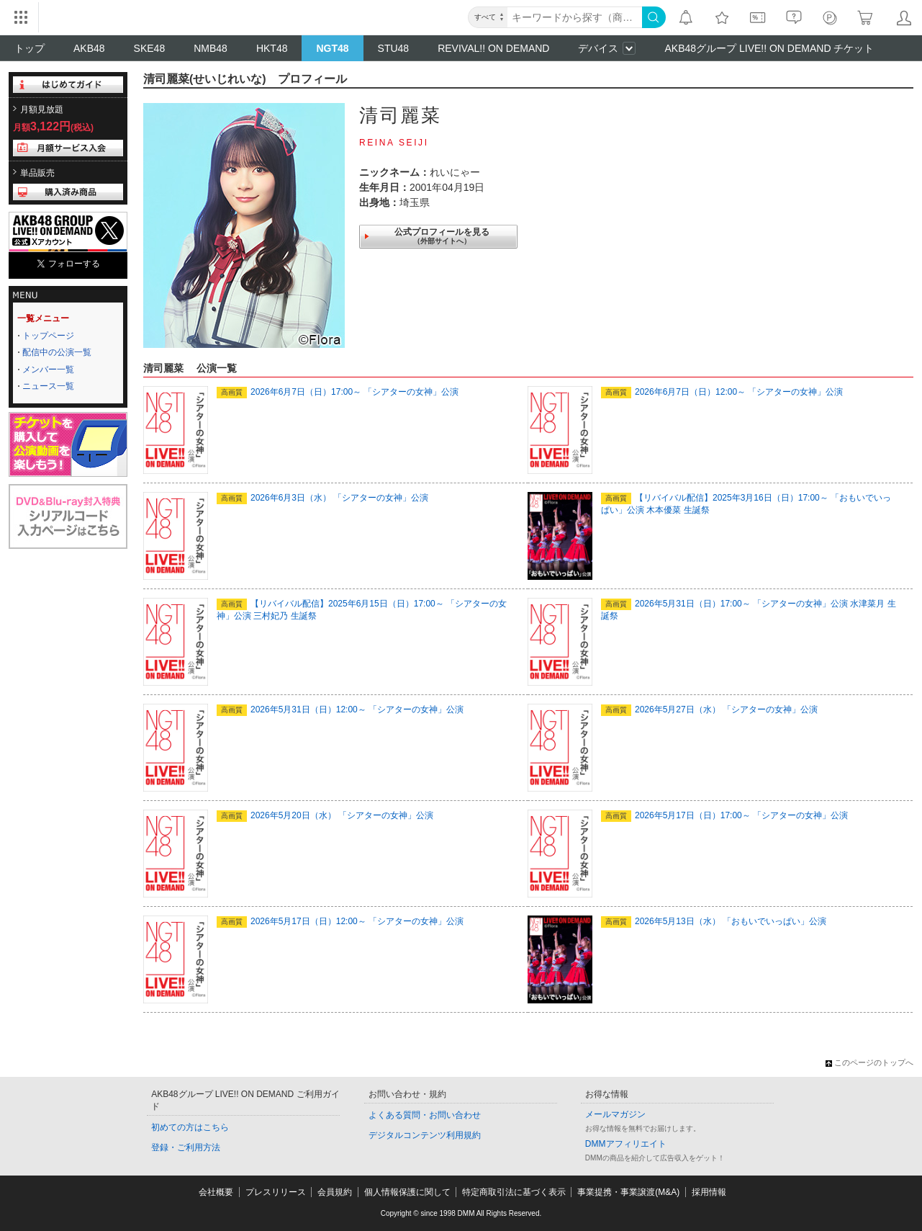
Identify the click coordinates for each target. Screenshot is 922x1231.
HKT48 (272, 48)
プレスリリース (275, 1192)
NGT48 (332, 48)
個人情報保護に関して (407, 1192)
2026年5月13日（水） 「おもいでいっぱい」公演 (713, 921)
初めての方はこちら (190, 1127)
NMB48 (210, 48)
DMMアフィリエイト (625, 1144)
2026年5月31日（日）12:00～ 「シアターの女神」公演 (340, 709)
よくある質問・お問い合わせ (425, 1115)
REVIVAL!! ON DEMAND (493, 48)
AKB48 (89, 48)
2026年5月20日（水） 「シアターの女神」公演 (325, 815)
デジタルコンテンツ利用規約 (425, 1135)
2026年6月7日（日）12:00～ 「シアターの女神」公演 (722, 392)
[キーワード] (574, 17)
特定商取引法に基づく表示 (514, 1192)
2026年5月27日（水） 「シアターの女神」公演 (709, 709)
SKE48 (150, 48)
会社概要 (216, 1192)
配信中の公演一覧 (56, 352)
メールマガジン (615, 1114)
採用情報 (709, 1192)
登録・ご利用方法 (185, 1147)
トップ (29, 48)
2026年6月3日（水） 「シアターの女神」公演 (322, 498)
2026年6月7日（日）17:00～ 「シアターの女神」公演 (337, 392)
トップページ (48, 336)
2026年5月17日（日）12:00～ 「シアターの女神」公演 (340, 921)
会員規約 (334, 1192)
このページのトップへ (869, 1062)
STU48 (394, 48)
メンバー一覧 (48, 369)
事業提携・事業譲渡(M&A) (628, 1192)
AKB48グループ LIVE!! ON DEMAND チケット (769, 48)
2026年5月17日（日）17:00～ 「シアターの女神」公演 (724, 815)
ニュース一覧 (48, 386)
